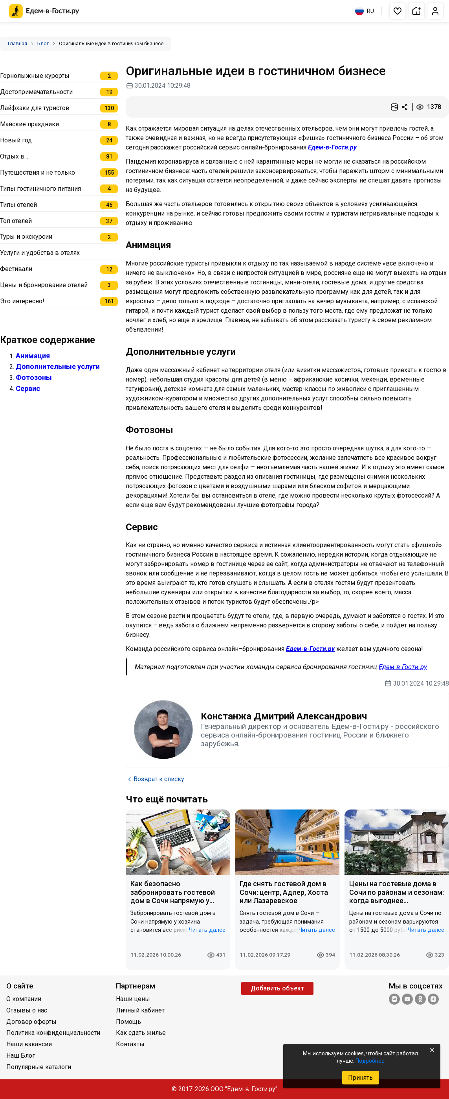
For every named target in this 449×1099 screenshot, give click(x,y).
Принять (360, 1077)
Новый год (16, 140)
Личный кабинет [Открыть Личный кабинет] (140, 1010)
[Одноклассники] (420, 1000)
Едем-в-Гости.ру (332, 147)
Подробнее (370, 1061)
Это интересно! (22, 301)
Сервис (28, 388)
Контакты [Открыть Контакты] (130, 1044)
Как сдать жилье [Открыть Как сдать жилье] (141, 1032)
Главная (17, 43)
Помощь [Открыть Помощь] (128, 1021)
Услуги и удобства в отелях (40, 252)
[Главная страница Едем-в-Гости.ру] (44, 11)
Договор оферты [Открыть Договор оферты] (31, 1021)
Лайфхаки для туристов (35, 108)
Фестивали (16, 269)
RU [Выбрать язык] (364, 11)
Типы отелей (18, 204)
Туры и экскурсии (26, 236)
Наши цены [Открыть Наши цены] (133, 999)
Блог (43, 43)
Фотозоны (34, 377)
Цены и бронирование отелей (44, 285)
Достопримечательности (36, 92)
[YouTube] (407, 1000)
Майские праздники (29, 124)
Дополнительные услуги (58, 366)
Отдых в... (14, 156)
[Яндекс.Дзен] (433, 1000)
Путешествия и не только (37, 172)
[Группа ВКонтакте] (394, 1000)
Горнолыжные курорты (35, 75)
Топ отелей (16, 221)
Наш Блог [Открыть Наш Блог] (20, 1055)
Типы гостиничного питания (40, 188)
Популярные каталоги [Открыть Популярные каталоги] (38, 1067)
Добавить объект (277, 988)
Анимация (33, 356)
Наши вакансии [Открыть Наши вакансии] (29, 1044)
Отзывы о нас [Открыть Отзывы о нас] (26, 1010)
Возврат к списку (155, 779)
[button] (397, 11)
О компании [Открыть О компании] (23, 999)
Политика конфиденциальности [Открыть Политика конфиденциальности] (53, 1032)
